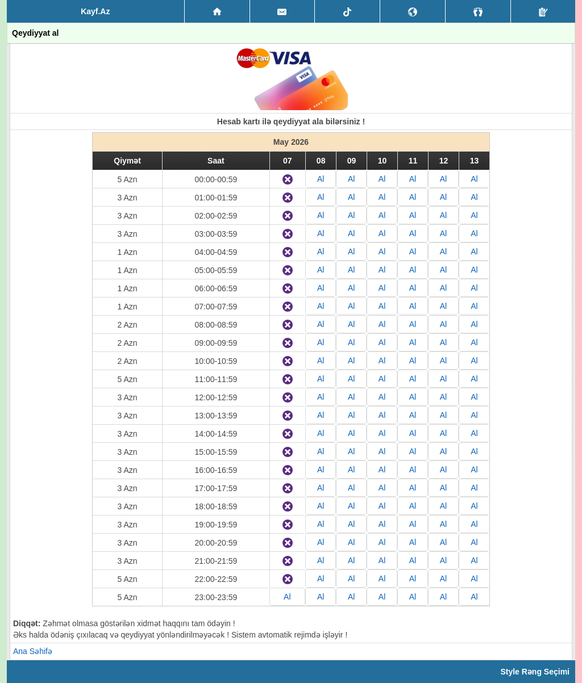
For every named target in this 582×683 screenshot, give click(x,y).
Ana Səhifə (32, 651)
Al (320, 178)
